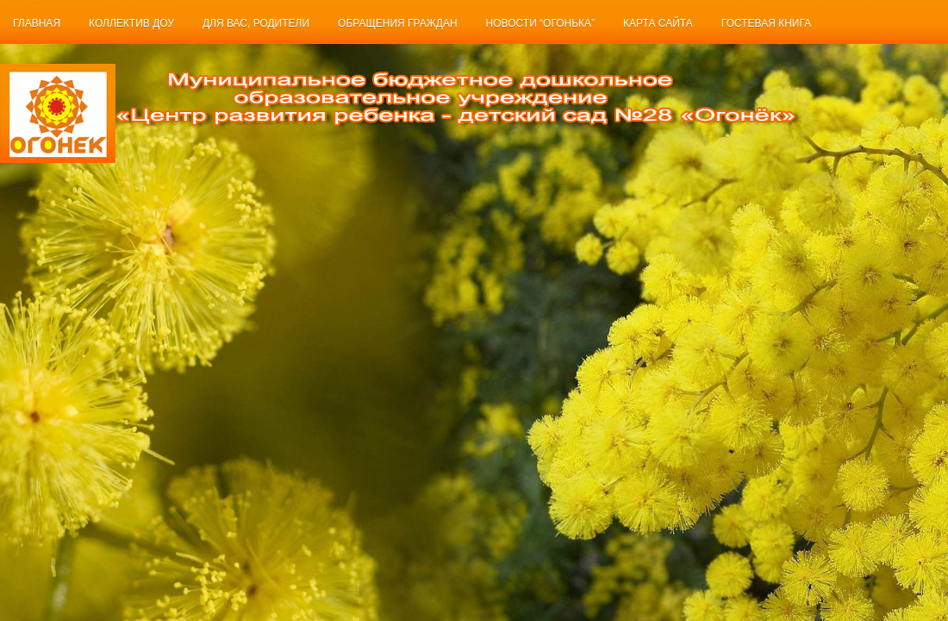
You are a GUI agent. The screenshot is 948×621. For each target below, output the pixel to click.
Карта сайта (658, 23)
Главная (36, 23)
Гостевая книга (766, 23)
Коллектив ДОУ (131, 23)
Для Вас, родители (256, 23)
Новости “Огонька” (541, 23)
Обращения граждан (398, 23)
